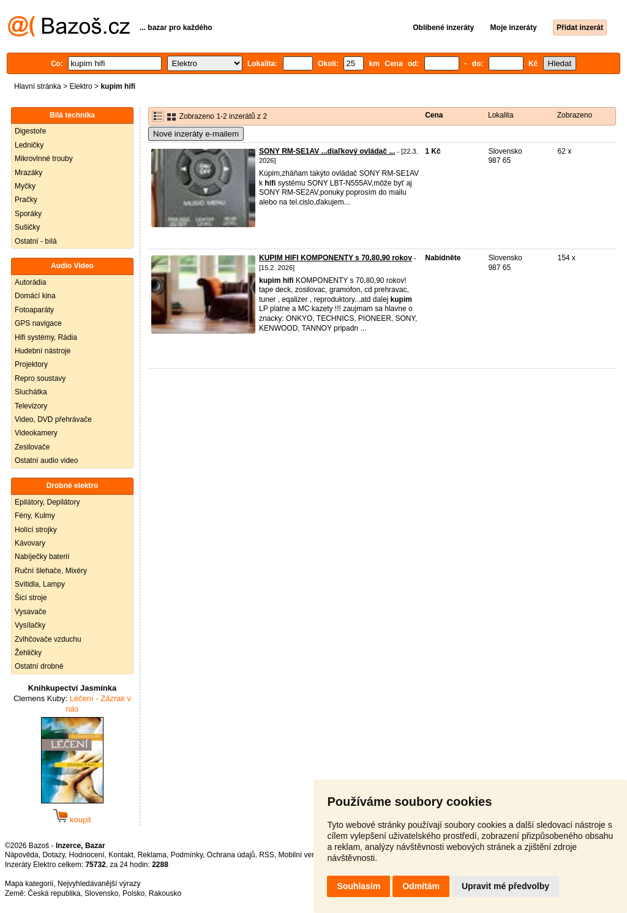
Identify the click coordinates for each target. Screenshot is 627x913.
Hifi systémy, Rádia (46, 337)
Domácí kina (35, 295)
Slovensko (101, 893)
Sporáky (28, 213)
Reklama (152, 855)
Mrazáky (28, 172)
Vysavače (31, 611)
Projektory (31, 364)
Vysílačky (30, 625)
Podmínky (187, 855)
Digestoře (30, 131)
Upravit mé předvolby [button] (505, 886)
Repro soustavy (40, 378)
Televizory (31, 406)
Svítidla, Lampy (40, 584)
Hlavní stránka (37, 86)
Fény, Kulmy (35, 515)
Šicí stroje (31, 597)
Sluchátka (31, 392)
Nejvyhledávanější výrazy (99, 883)
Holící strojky (36, 529)
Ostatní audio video (46, 460)
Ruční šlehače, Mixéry (51, 570)
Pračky (26, 199)
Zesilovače (32, 447)
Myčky (25, 186)
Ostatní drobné (39, 666)
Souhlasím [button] (358, 886)
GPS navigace (38, 323)
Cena (434, 115)
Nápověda (22, 855)
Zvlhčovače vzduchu (48, 639)
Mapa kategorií (29, 883)
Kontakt (120, 855)
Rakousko (165, 893)
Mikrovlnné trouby (44, 158)
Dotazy (53, 855)
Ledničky (29, 145)
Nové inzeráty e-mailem (196, 133)
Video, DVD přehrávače (53, 419)
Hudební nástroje (42, 351)
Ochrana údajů (231, 855)
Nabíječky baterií (42, 556)
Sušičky (27, 227)
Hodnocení (87, 855)
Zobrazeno (574, 115)
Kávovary (30, 543)
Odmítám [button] (421, 886)
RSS (266, 855)
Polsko (133, 893)
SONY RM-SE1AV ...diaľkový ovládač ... (327, 151)
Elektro (80, 86)
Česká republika (54, 893)
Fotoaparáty (34, 310)
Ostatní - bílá (36, 241)
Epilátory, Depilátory (47, 502)
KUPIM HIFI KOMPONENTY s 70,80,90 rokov (335, 258)
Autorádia (30, 282)
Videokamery (36, 433)
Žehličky (28, 652)
